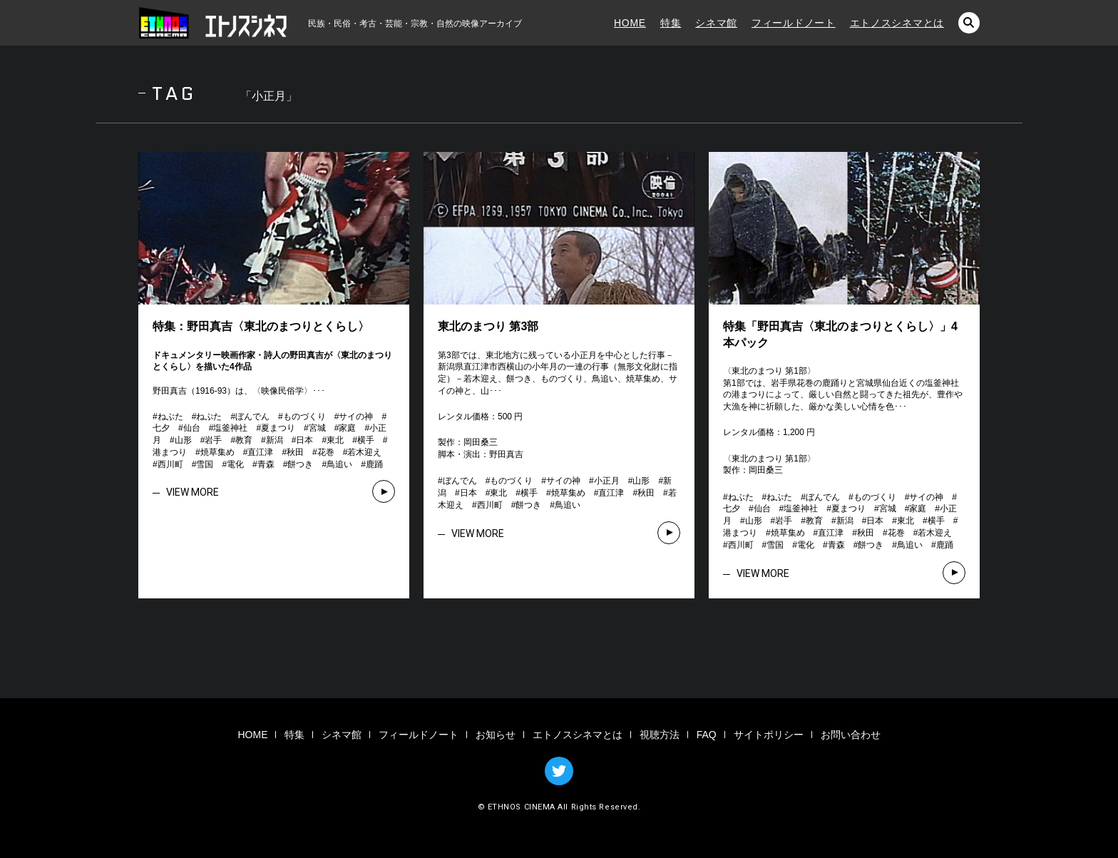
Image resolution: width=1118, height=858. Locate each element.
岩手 (213, 440)
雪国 (204, 464)
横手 (365, 440)
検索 (969, 23)
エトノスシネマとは (897, 23)
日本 (304, 440)
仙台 (191, 428)
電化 (235, 464)
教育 (243, 440)
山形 (183, 440)
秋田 (295, 452)
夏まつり (278, 428)
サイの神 (356, 417)
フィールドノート (794, 23)
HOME (630, 23)
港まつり (170, 452)
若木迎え (364, 452)
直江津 (260, 452)
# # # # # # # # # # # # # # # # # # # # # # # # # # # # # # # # (271, 440)
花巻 (325, 452)
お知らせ (496, 734)
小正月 (607, 481)
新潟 (274, 440)
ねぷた (209, 417)
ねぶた (170, 417)
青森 (266, 464)
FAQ (707, 734)
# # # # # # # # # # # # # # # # (557, 493)
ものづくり (304, 417)
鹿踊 (374, 464)
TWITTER (559, 771)
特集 (670, 23)
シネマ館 (716, 23)
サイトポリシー (769, 734)
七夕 (161, 428)
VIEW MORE (192, 492)
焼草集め (217, 452)
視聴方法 (659, 734)
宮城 (317, 428)
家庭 (347, 428)
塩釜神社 (230, 428)
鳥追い (339, 464)
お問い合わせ (851, 734)
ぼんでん (252, 417)
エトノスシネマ (213, 23)
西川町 (170, 464)
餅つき (300, 464)
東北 (335, 440)
